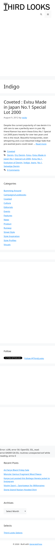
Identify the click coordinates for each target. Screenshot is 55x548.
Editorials (8, 207)
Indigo (27, 162)
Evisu (28, 155)
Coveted (11, 151)
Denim (10, 155)
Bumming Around (12, 190)
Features (8, 215)
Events (7, 211)
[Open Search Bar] (41, 14)
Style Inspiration (12, 236)
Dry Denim (20, 155)
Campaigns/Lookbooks (15, 194)
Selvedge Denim (12, 166)
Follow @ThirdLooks (34, 358)
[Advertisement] (27, 49)
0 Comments (13, 170)
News (6, 219)
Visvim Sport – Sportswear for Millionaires (24, 485)
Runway (7, 228)
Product (7, 223)
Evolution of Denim (13, 162)
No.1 (39, 162)
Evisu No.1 (37, 158)
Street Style (9, 232)
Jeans (33, 162)
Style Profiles (10, 240)
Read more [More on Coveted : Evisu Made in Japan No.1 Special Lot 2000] (41, 143)
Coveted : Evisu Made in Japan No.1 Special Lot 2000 (25, 107)
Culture (7, 203)
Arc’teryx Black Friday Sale (16, 470)
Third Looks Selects (13, 532)
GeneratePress (35, 544)
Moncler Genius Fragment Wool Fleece (22, 474)
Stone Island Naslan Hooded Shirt (20, 489)
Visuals (7, 244)
